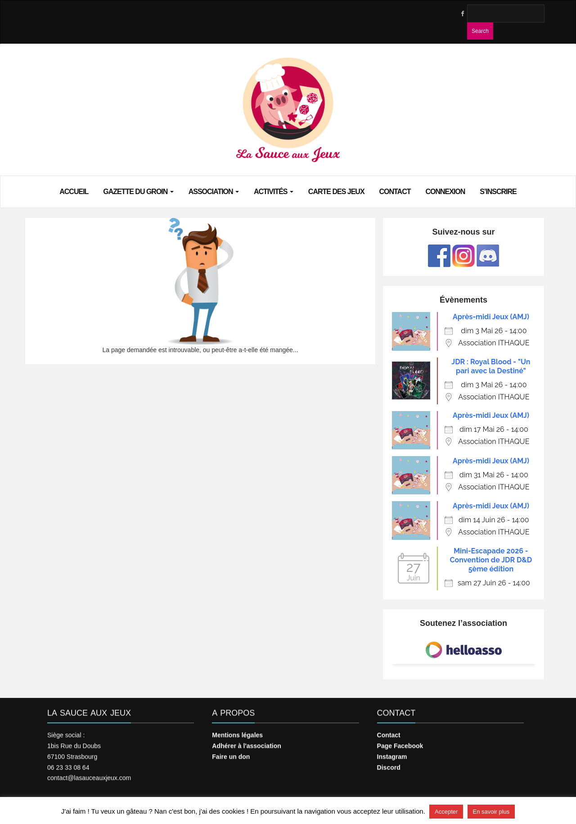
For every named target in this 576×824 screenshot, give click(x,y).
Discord (388, 762)
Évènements (463, 299)
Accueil (73, 191)
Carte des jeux (336, 191)
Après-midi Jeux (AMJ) (491, 316)
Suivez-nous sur (463, 231)
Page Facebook (400, 740)
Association (214, 191)
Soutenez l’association (463, 623)
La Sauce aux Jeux (89, 708)
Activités (273, 191)
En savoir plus (491, 811)
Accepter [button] (446, 811)
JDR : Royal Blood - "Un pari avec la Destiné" (490, 366)
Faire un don (231, 751)
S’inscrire (498, 191)
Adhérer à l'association (246, 740)
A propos (233, 708)
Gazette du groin (138, 191)
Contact (394, 191)
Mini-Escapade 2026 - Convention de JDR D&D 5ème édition (491, 560)
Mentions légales (237, 729)
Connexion (445, 191)
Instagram (392, 751)
